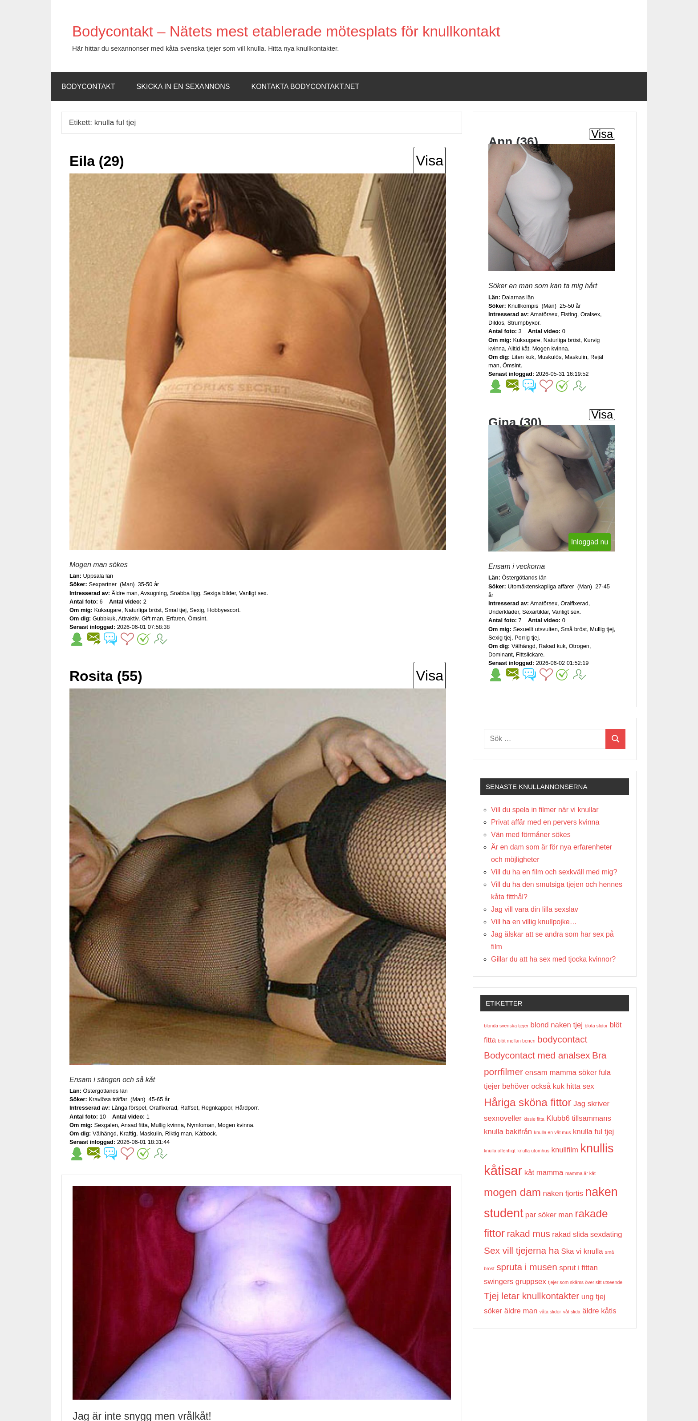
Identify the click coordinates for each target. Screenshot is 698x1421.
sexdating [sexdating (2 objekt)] (606, 1234)
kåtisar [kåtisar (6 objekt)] (503, 1170)
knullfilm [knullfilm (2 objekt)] (565, 1150)
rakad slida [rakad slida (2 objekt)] (570, 1234)
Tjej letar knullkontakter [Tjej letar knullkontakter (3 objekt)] (531, 1296)
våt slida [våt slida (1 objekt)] (571, 1311)
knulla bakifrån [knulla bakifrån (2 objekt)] (508, 1131)
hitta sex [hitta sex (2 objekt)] (580, 1086)
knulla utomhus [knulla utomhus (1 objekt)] (533, 1150)
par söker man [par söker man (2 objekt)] (549, 1215)
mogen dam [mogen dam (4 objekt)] (512, 1192)
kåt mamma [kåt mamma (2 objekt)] (544, 1172)
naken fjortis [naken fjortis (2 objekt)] (563, 1193)
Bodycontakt (88, 86)
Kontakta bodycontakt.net (305, 86)
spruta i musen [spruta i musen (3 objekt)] (526, 1267)
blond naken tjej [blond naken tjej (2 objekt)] (557, 1025)
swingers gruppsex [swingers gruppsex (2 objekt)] (515, 1281)
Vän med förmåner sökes (531, 834)
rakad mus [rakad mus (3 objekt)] (528, 1233)
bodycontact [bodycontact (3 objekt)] (562, 1039)
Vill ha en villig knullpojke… (534, 922)
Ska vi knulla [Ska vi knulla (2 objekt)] (582, 1251)
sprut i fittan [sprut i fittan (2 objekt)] (578, 1268)
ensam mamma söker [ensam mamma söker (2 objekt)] (561, 1072)
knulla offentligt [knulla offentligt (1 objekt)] (499, 1150)
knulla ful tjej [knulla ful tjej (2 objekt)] (593, 1131)
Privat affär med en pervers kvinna (545, 822)
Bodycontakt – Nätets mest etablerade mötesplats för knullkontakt (331, 30)
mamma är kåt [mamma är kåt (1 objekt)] (580, 1173)
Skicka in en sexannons (183, 86)
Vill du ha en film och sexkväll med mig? (554, 872)
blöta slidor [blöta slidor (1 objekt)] (596, 1025)
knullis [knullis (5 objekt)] (597, 1148)
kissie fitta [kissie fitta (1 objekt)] (534, 1119)
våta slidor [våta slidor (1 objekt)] (550, 1311)
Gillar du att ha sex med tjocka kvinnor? (553, 959)
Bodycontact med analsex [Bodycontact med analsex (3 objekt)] (537, 1055)
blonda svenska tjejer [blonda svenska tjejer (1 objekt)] (506, 1025)
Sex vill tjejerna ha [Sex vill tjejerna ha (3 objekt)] (521, 1250)
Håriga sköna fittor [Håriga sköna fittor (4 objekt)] (528, 1102)
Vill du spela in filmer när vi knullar (545, 809)
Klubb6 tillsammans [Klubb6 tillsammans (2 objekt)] (579, 1118)
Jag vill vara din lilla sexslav (534, 909)
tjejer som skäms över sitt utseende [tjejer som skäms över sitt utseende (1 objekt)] (585, 1282)
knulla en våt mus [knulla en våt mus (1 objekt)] (552, 1132)
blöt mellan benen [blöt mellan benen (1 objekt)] (516, 1040)
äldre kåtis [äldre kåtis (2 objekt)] (599, 1311)
